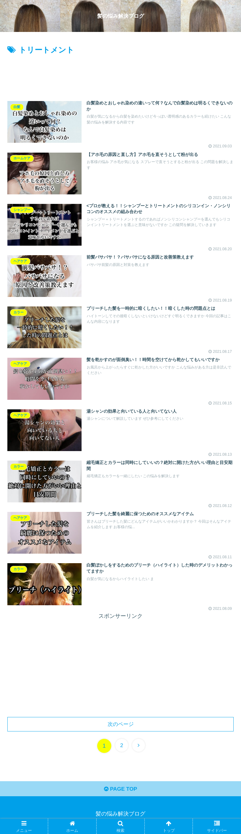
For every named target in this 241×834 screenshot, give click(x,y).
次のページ (120, 725)
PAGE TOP (120, 791)
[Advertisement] (120, 74)
